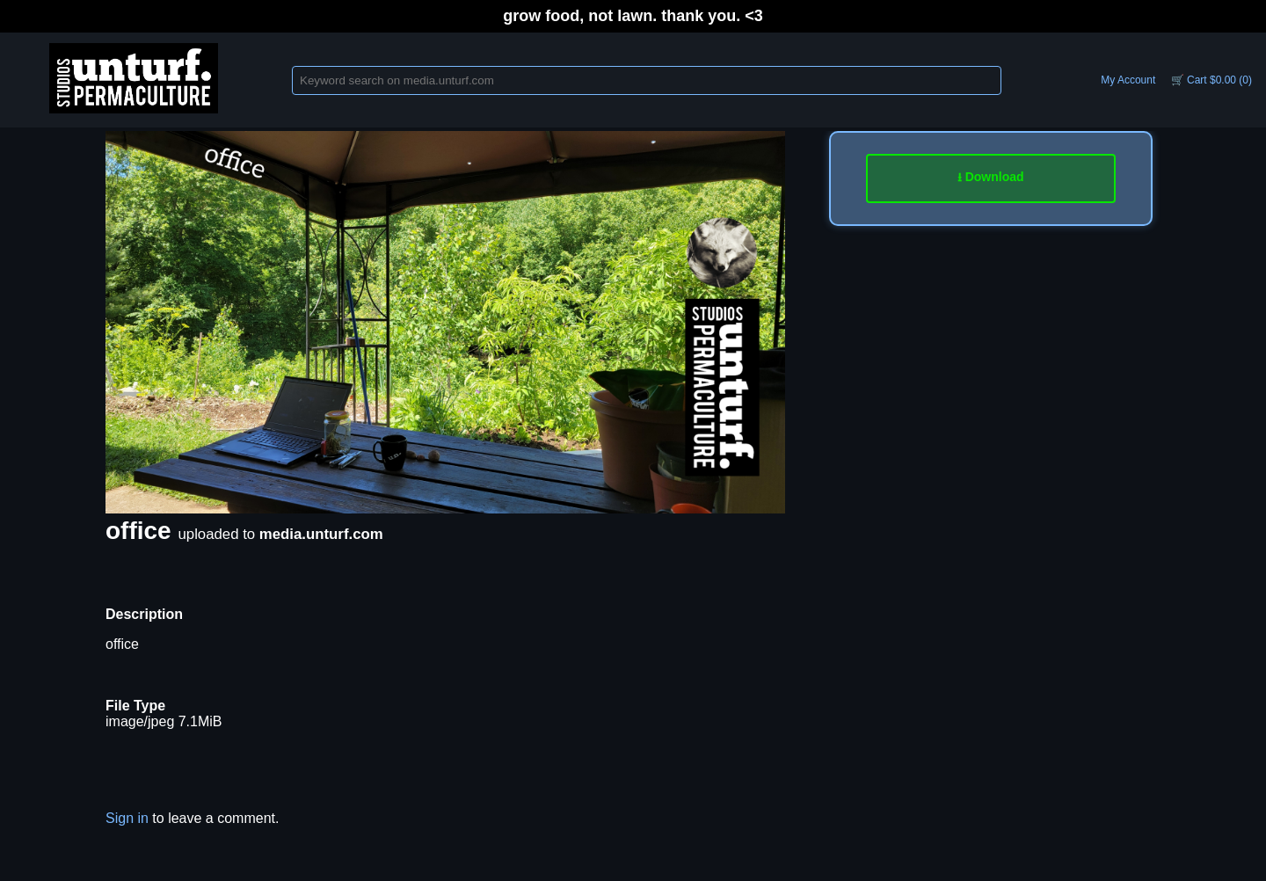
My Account (1128, 80)
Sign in (127, 818)
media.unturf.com (321, 534)
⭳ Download (990, 177)
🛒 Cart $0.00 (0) (1211, 80)
